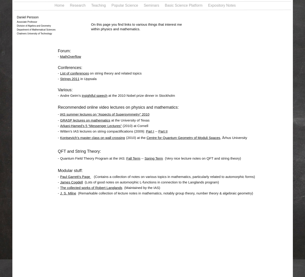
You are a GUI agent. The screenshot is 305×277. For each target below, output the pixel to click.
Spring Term (153, 158)
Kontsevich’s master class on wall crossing (92, 138)
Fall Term (133, 158)
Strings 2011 (69, 79)
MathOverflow (70, 56)
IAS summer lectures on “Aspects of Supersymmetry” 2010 (105, 114)
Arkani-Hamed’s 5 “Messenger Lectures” (91, 126)
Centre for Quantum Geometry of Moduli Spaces (183, 138)
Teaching (99, 5)
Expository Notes (222, 5)
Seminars (152, 5)
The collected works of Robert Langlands (91, 188)
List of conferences (74, 73)
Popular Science (125, 5)
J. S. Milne (68, 193)
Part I (150, 131)
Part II (163, 131)
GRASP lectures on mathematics (85, 120)
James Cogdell (71, 182)
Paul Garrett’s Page (75, 177)
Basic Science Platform (184, 5)
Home (59, 5)
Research (78, 5)
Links (246, 5)
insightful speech (94, 95)
